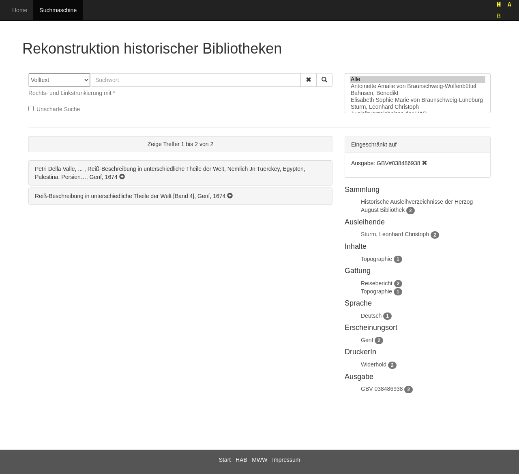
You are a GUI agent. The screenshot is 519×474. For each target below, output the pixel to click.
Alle (417, 79)
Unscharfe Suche (54, 109)
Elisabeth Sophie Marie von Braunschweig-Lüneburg (417, 100)
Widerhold (373, 364)
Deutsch (371, 315)
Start (225, 460)
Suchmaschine (58, 10)
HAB (241, 460)
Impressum (286, 460)
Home (19, 10)
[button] (308, 80)
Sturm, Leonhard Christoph (417, 106)
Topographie (376, 259)
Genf (367, 340)
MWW (259, 460)
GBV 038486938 (382, 389)
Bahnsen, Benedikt (417, 93)
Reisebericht (376, 283)
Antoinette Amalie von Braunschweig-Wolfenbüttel (417, 86)
